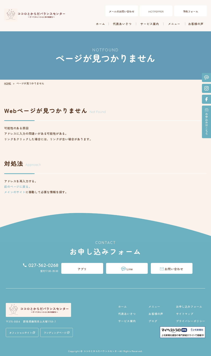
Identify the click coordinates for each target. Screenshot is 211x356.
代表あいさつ (122, 24)
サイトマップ (185, 313)
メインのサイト (15, 192)
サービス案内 (149, 24)
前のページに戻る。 (18, 186)
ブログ (152, 321)
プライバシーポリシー (190, 321)
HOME (7, 83)
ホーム (100, 24)
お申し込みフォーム (189, 306)
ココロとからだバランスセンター (101, 350)
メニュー (174, 24)
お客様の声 (196, 24)
